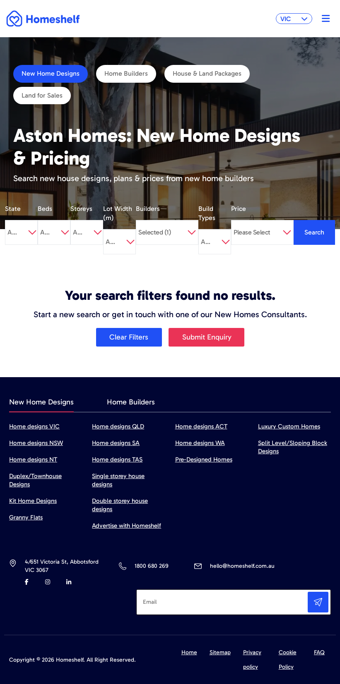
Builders (148, 209)
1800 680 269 (151, 565)
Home (189, 652)
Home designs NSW (36, 443)
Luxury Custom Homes (289, 426)
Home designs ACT (201, 426)
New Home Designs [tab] (41, 402)
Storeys (81, 209)
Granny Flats (26, 517)
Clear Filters (128, 337)
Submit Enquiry (206, 337)
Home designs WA (200, 443)
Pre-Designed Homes (203, 459)
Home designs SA (116, 443)
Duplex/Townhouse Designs (35, 480)
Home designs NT (33, 459)
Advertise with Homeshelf (126, 525)
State (13, 209)
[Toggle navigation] (323, 18)
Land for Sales (42, 95)
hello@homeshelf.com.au (242, 565)
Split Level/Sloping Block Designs (292, 447)
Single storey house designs (118, 480)
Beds (45, 209)
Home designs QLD (118, 426)
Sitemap (220, 652)
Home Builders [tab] (131, 402)
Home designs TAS (117, 459)
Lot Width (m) (117, 213)
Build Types (206, 213)
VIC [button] (294, 19)
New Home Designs (51, 73)
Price (238, 209)
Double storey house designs (120, 505)
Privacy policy (252, 659)
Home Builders (126, 73)
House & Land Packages (207, 73)
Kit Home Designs (33, 501)
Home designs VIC (34, 426)
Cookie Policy (288, 659)
